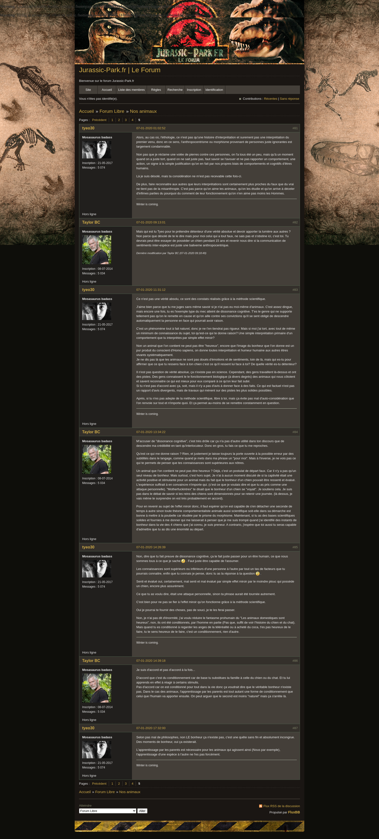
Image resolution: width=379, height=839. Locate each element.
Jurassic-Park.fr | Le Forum (119, 70)
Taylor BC (91, 222)
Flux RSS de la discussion (281, 806)
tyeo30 (88, 128)
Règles (156, 90)
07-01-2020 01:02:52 (151, 128)
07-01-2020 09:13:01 (151, 222)
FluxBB (294, 812)
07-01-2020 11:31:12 (151, 290)
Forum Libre (112, 111)
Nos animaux (143, 111)
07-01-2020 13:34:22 (151, 432)
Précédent (99, 120)
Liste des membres (131, 90)
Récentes (270, 98)
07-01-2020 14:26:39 (151, 547)
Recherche (175, 90)
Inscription (194, 90)
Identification (214, 90)
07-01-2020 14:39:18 (151, 660)
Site (88, 90)
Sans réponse (289, 98)
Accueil (107, 90)
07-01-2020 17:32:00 (151, 728)
